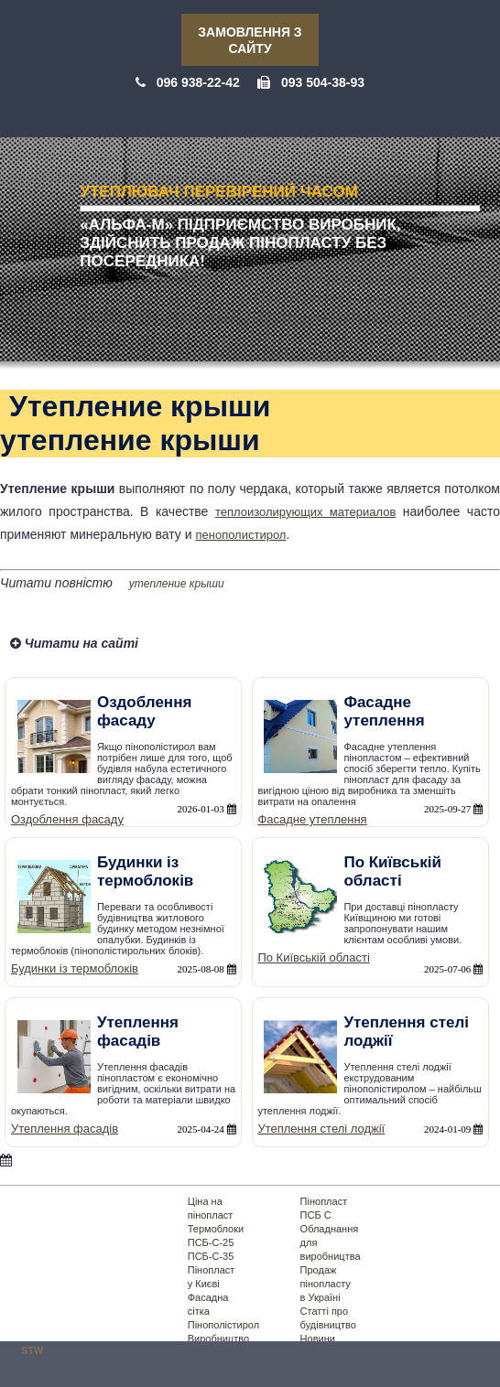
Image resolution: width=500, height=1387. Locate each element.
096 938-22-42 (198, 82)
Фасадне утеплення (311, 819)
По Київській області (313, 957)
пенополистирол (240, 535)
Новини (317, 1338)
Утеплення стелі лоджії (321, 1128)
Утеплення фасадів (64, 1128)
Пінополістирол (223, 1324)
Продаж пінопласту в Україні (325, 1283)
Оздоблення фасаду (67, 819)
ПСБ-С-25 (211, 1242)
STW (32, 1350)
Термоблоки (216, 1228)
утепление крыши (176, 583)
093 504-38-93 (322, 82)
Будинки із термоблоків (74, 968)
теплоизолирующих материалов (305, 512)
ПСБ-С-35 (211, 1256)
